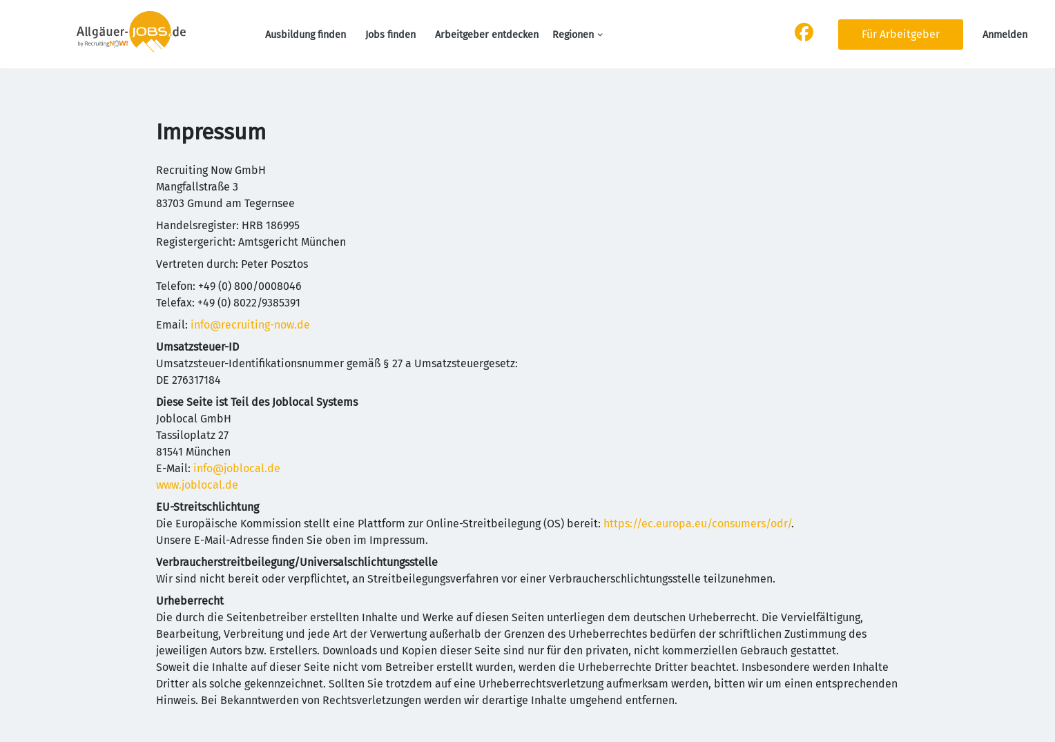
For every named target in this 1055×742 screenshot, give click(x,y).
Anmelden (1005, 35)
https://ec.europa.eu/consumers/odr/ (697, 523)
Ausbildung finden (305, 35)
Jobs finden (390, 35)
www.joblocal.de (197, 484)
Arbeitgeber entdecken (487, 35)
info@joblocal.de (236, 468)
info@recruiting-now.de (250, 324)
